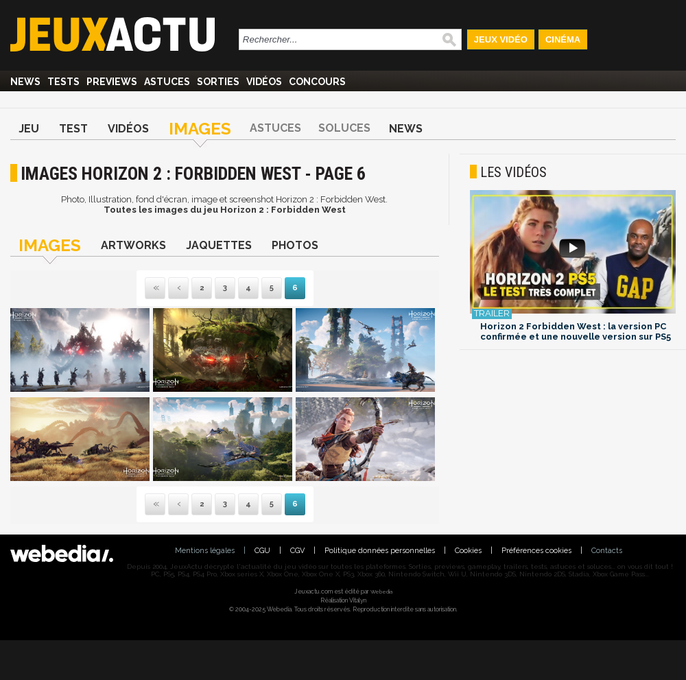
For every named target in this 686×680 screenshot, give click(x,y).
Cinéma (562, 39)
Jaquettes (219, 245)
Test (73, 128)
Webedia (381, 591)
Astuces (167, 81)
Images (200, 129)
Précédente (178, 288)
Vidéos (264, 81)
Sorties (218, 81)
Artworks (133, 245)
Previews (111, 81)
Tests (63, 81)
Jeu (29, 128)
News (25, 81)
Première (155, 288)
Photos (295, 245)
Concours (317, 81)
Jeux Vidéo (501, 39)
